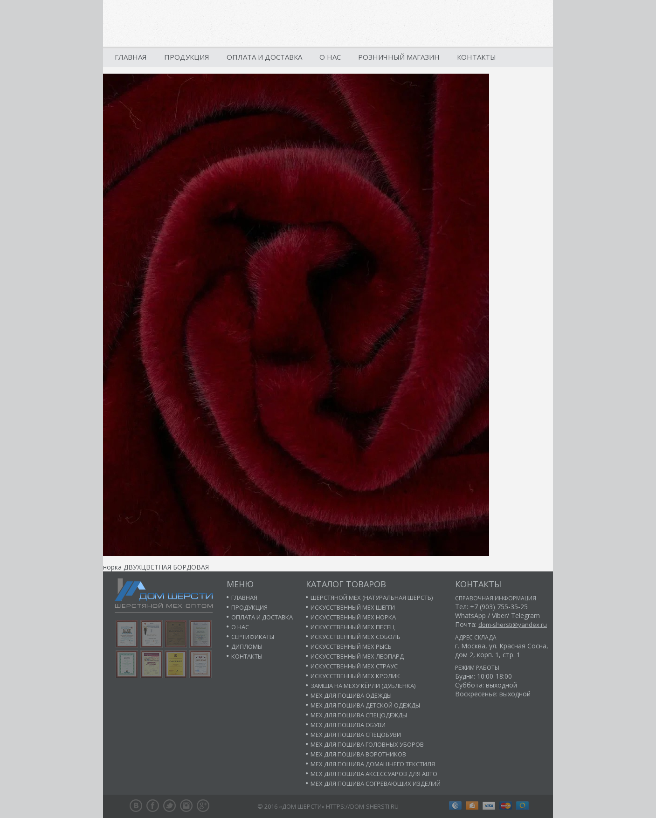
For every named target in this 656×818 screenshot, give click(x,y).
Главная (131, 57)
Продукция (186, 57)
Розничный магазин (399, 57)
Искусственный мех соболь (356, 636)
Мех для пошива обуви (348, 725)
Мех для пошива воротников (358, 754)
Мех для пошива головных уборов (367, 744)
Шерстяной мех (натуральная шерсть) (372, 597)
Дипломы (246, 646)
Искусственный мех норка (353, 617)
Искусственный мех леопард (357, 656)
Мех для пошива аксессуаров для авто (374, 774)
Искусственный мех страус (354, 666)
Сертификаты (252, 636)
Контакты (476, 57)
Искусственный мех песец (352, 627)
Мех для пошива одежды (351, 695)
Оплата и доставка (264, 57)
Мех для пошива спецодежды (359, 715)
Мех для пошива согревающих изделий (376, 783)
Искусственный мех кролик (355, 676)
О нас (330, 57)
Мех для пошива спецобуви (356, 734)
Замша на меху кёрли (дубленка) (363, 685)
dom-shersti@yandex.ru (512, 624)
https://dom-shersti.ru (362, 806)
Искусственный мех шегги (353, 607)
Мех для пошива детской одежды (365, 705)
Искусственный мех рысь (351, 646)
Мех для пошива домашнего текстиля (373, 764)
